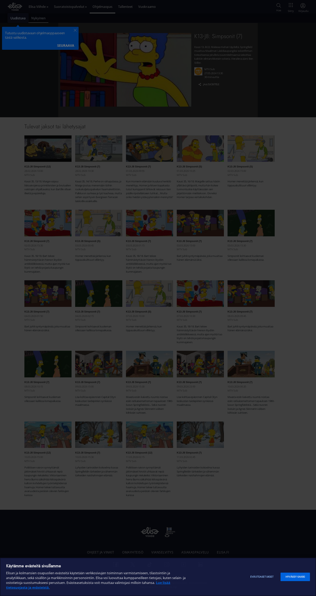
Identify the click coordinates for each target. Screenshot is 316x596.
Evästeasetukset (262, 577)
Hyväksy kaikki (295, 577)
